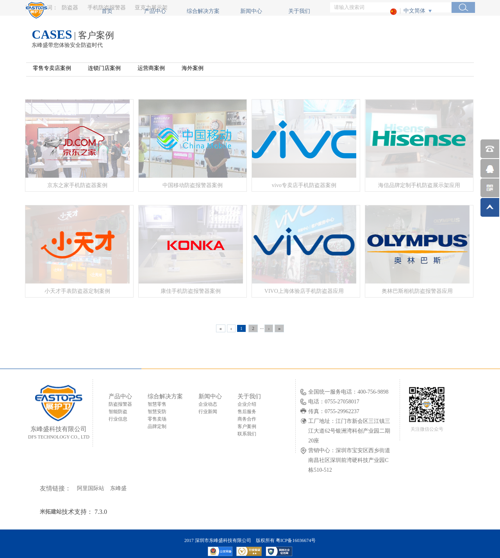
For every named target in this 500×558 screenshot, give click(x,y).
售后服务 (247, 411)
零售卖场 (157, 419)
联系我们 (247, 434)
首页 (107, 11)
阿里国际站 (90, 488)
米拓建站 (51, 512)
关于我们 (299, 11)
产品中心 (155, 11)
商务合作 (247, 419)
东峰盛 (118, 488)
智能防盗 (118, 411)
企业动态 (207, 404)
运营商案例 (151, 68)
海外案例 (193, 68)
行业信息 (118, 419)
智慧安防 (157, 411)
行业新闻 (207, 411)
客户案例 (247, 426)
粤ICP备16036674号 (296, 540)
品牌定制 (157, 426)
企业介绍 (247, 404)
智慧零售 (157, 404)
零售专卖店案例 (52, 68)
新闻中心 (251, 11)
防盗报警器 (120, 404)
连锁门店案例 (104, 68)
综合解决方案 (203, 11)
